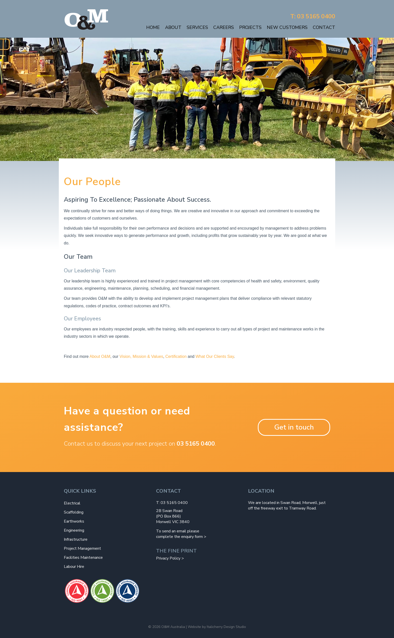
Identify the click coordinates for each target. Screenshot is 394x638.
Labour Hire (74, 566)
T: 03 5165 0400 (312, 16)
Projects (250, 27)
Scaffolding (73, 512)
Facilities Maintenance (83, 557)
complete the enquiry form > (181, 536)
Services (197, 27)
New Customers (287, 27)
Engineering (74, 530)
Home (153, 27)
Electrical (72, 503)
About (173, 27)
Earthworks (74, 521)
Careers (223, 27)
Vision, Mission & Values (141, 356)
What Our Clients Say (214, 356)
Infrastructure (75, 539)
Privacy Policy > (170, 558)
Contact (324, 27)
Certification (175, 356)
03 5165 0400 (196, 444)
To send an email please (177, 531)
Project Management (82, 548)
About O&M (99, 356)
